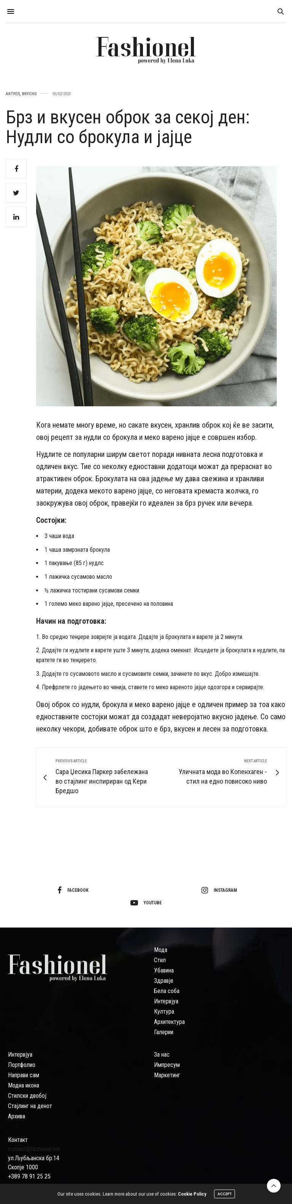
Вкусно (29, 94)
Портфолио (21, 1064)
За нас (162, 1054)
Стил (160, 960)
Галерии (163, 1032)
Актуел (13, 94)
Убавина (164, 970)
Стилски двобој (27, 1095)
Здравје (163, 980)
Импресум (167, 1064)
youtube (146, 903)
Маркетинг (167, 1075)
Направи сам (23, 1075)
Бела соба (166, 991)
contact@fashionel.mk (34, 1149)
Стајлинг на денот (30, 1106)
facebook (73, 890)
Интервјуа (166, 1001)
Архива (16, 1116)
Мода (160, 949)
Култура (164, 1011)
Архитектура (169, 1021)
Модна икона (23, 1085)
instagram (219, 890)
